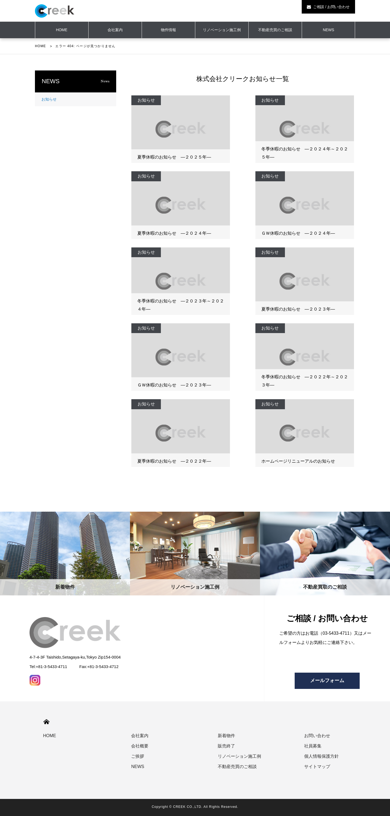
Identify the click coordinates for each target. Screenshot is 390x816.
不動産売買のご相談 (275, 30)
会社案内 (115, 30)
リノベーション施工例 (222, 30)
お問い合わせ (317, 735)
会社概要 (139, 746)
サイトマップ (317, 766)
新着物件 (226, 735)
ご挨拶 (137, 756)
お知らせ (49, 99)
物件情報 (168, 30)
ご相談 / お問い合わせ (328, 7)
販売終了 (226, 746)
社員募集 (312, 746)
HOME (40, 46)
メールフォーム (327, 680)
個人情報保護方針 (321, 756)
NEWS (328, 30)
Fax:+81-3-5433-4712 (99, 666)
